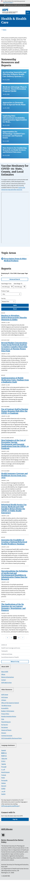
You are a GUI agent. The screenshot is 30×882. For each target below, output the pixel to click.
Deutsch (3, 786)
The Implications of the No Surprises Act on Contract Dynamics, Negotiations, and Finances (13, 607)
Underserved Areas (6, 654)
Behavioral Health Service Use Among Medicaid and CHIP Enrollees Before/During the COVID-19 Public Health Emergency (14, 509)
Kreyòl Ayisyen (5, 772)
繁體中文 (4, 753)
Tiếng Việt (4, 758)
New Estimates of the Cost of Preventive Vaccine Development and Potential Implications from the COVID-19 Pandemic (15, 444)
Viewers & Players (6, 730)
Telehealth (4, 651)
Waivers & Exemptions (7, 677)
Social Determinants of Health (10, 657)
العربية (3, 769)
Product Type (5, 291)
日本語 (3, 788)
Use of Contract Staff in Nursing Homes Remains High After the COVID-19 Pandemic (14, 411)
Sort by (3, 298)
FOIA (2, 719)
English (3, 794)
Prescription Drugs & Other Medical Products (15, 260)
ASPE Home (4, 694)
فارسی (3, 791)
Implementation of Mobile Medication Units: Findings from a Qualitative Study (15, 380)
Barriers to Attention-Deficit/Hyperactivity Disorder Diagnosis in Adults (14, 317)
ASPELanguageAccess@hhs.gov (10, 806)
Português (4, 780)
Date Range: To (18, 283)
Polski (3, 778)
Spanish (3, 750)
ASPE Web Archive (6, 682)
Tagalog (3, 764)
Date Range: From (6, 283)
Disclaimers (4, 727)
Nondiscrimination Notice (8, 716)
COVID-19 (4, 645)
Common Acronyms (6, 735)
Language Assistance (8, 745)
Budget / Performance (7, 711)
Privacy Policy (5, 714)
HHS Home (4, 697)
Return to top (15, 661)
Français (3, 775)
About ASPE (5, 666)
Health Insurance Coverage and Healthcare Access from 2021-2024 (14, 475)
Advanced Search (14, 279)
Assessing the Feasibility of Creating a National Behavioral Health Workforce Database (14, 542)
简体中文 (4, 756)
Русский (3, 767)
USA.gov (3, 700)
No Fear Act (4, 725)
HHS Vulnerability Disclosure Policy (11, 738)
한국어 (3, 761)
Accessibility (4, 708)
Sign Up (15, 819)
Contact (3, 680)
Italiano (3, 783)
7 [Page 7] (22, 637)
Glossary (3, 733)
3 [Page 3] (7, 637)
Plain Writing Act (6, 722)
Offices (3, 674)
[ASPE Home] (10, 11)
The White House (6, 705)
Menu (27, 12)
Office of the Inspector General (10, 703)
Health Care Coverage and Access (10, 648)
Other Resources (6, 689)
